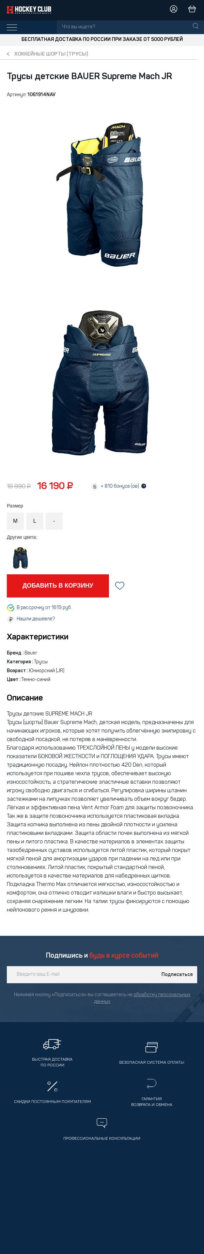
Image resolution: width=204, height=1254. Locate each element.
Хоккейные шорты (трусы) (51, 54)
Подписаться (177, 974)
